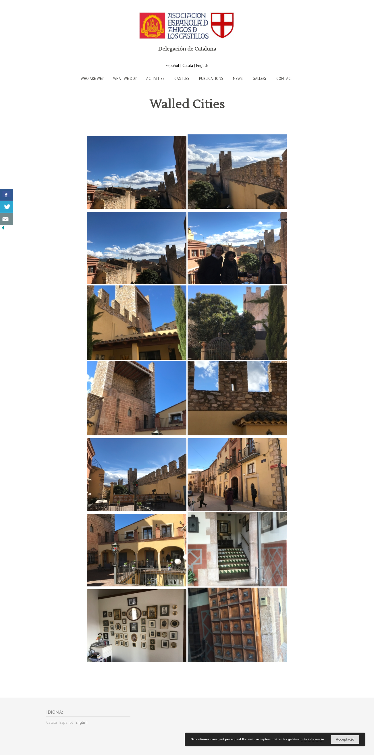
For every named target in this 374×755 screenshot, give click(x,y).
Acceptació (345, 739)
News (238, 78)
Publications (211, 78)
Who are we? (92, 78)
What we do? (124, 78)
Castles (181, 78)
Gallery (259, 78)
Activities (155, 78)
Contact (284, 78)
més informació (312, 739)
